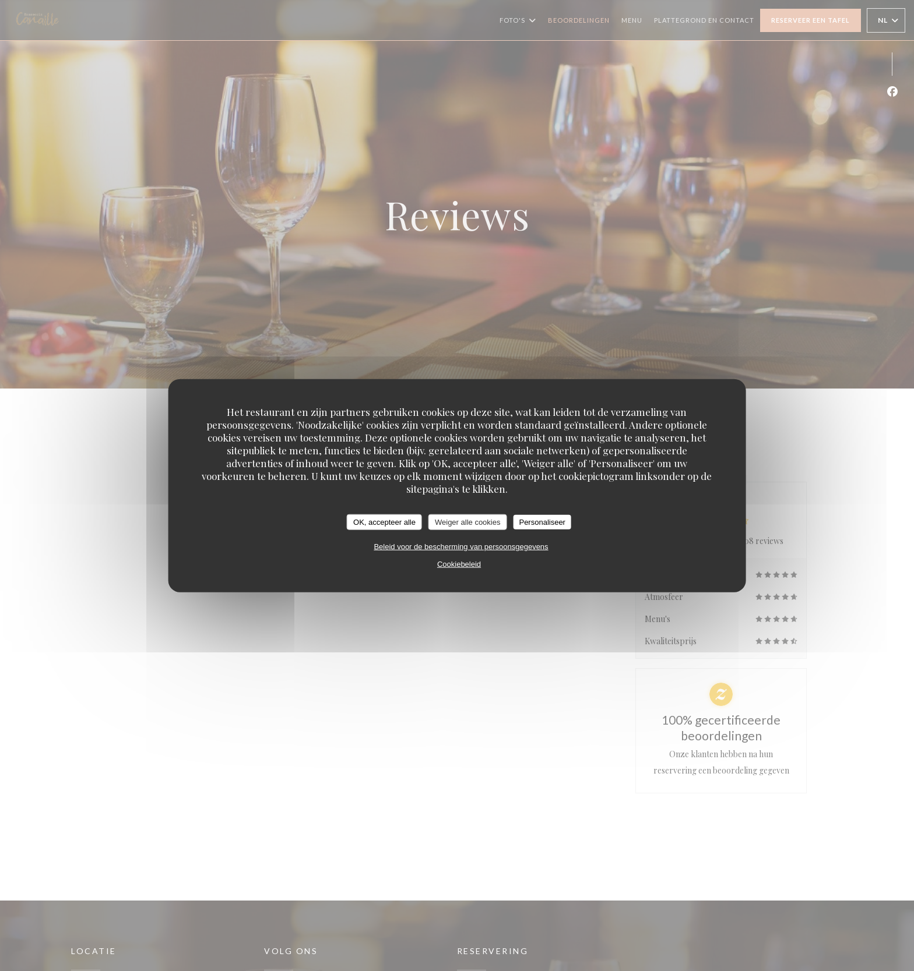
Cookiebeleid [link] (459, 564)
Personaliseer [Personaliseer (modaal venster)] (542, 521)
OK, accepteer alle (384, 521)
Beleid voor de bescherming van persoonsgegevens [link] (461, 546)
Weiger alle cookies (467, 521)
